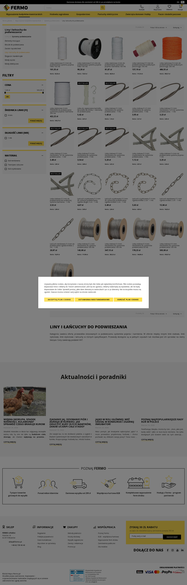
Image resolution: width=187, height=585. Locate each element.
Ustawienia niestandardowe (94, 299)
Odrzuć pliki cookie (128, 299)
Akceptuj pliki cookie (59, 299)
